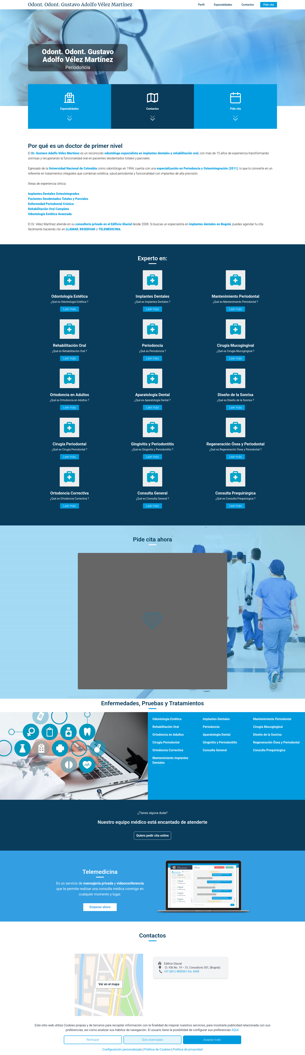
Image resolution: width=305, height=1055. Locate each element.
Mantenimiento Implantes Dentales (170, 760)
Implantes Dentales (216, 719)
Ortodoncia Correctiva (167, 750)
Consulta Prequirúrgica (269, 750)
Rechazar (92, 1040)
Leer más (69, 309)
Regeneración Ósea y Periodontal (276, 742)
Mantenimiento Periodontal (272, 719)
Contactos (247, 4)
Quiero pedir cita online (152, 835)
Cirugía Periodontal (166, 742)
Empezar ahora (99, 907)
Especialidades (223, 4)
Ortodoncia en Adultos (168, 734)
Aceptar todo (212, 1040)
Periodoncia (211, 727)
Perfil (201, 4)
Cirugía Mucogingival (268, 727)
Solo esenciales (152, 1040)
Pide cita (268, 4)
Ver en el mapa (109, 984)
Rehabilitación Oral (165, 727)
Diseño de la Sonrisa (267, 734)
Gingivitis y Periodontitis (220, 742)
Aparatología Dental (216, 734)
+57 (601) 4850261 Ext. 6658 (181, 971)
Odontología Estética (166, 719)
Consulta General (215, 750)
